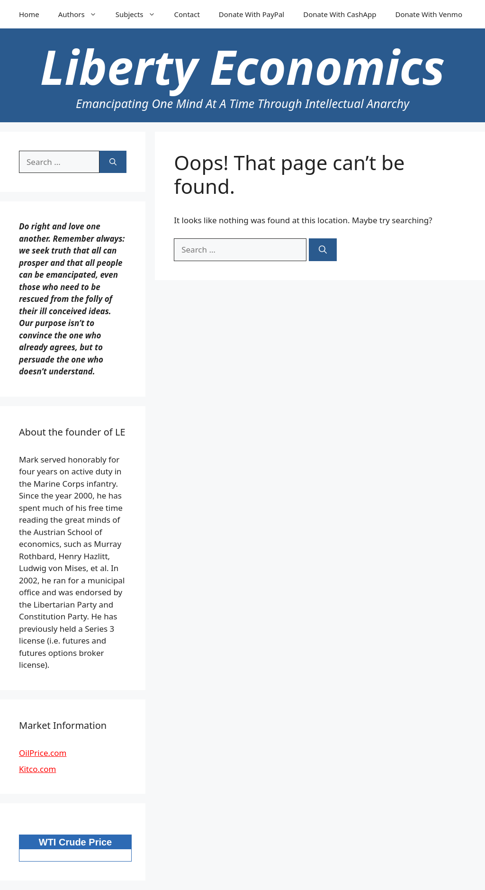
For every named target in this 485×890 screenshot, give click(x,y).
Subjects (140, 14)
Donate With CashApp (339, 14)
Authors (82, 14)
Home (29, 14)
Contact (187, 14)
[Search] (323, 249)
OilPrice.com (42, 752)
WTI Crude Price (75, 842)
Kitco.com (37, 768)
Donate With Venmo (428, 14)
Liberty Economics (242, 66)
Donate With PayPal (251, 14)
